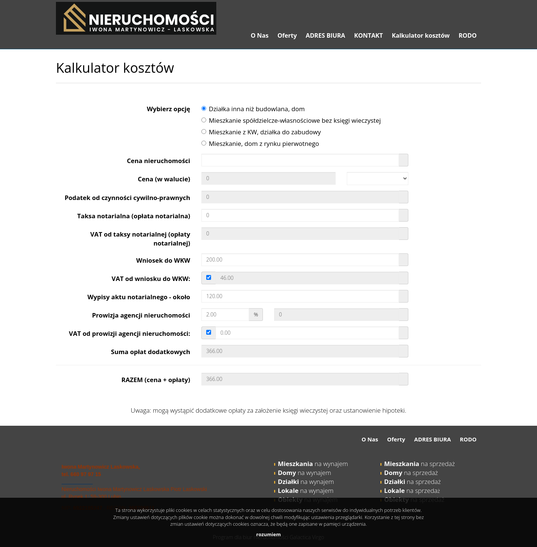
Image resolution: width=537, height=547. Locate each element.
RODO (468, 35)
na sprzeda (410, 490)
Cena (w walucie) (164, 179)
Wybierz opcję (168, 108)
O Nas (259, 35)
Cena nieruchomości (158, 160)
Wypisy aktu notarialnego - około (139, 297)
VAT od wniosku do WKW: (151, 278)
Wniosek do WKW (163, 260)
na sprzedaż (419, 463)
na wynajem (313, 463)
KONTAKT (368, 35)
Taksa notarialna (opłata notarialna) (133, 216)
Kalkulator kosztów (421, 35)
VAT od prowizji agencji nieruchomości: (129, 333)
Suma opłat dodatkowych (150, 351)
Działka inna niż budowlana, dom (253, 108)
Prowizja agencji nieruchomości (141, 315)
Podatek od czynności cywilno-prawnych (127, 197)
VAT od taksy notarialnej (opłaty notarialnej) (140, 238)
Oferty (287, 35)
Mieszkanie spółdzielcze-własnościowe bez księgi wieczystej (291, 120)
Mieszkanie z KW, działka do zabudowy (261, 132)
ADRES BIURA (325, 35)
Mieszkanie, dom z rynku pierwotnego (260, 143)
